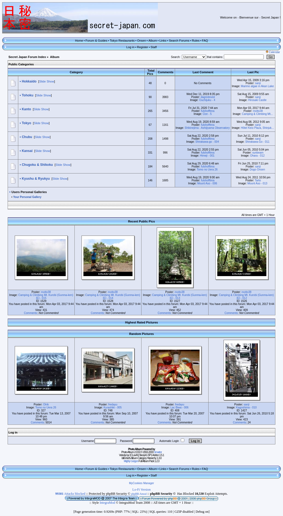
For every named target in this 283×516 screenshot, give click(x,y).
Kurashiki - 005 (113, 407)
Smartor (158, 452)
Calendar (273, 52)
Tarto (258, 180)
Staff (153, 47)
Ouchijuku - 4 (207, 100)
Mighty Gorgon (131, 461)
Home (79, 40)
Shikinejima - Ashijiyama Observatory (207, 127)
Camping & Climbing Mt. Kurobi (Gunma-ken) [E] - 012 (246, 297)
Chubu (27, 137)
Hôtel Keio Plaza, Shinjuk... (257, 127)
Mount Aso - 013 (257, 183)
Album (152, 40)
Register (142, 47)
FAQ (205, 40)
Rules (196, 40)
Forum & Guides (96, 40)
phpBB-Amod (139, 493)
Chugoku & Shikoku (37, 165)
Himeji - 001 (207, 155)
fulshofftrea (207, 110)
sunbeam (257, 152)
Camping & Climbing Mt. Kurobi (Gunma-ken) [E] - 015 (45, 297)
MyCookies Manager (141, 483)
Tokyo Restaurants (122, 40)
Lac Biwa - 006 (179, 407)
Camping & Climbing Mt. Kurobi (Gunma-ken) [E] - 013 (179, 297)
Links (163, 40)
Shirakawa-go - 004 (207, 141)
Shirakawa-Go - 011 (257, 141)
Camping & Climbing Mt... (257, 113)
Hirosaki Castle (257, 100)
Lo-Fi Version (142, 489)
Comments (30, 313)
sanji (258, 83)
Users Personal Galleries (29, 192)
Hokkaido (29, 81)
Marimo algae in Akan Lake (257, 86)
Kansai (27, 151)
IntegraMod (108, 503)
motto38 (258, 110)
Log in (130, 47)
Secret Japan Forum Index (27, 57)
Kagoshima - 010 (246, 407)
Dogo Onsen (257, 169)
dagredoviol (208, 97)
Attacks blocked (70, 494)
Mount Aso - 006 (207, 183)
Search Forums (179, 40)
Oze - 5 (207, 113)
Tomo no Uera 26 (207, 169)
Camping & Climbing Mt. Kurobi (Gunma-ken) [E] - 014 (112, 297)
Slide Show (46, 81)
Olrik (46, 404)
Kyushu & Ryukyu (36, 179)
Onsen (141, 40)
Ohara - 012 (257, 155)
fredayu (112, 404)
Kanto (26, 109)
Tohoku (27, 95)
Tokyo (26, 123)
